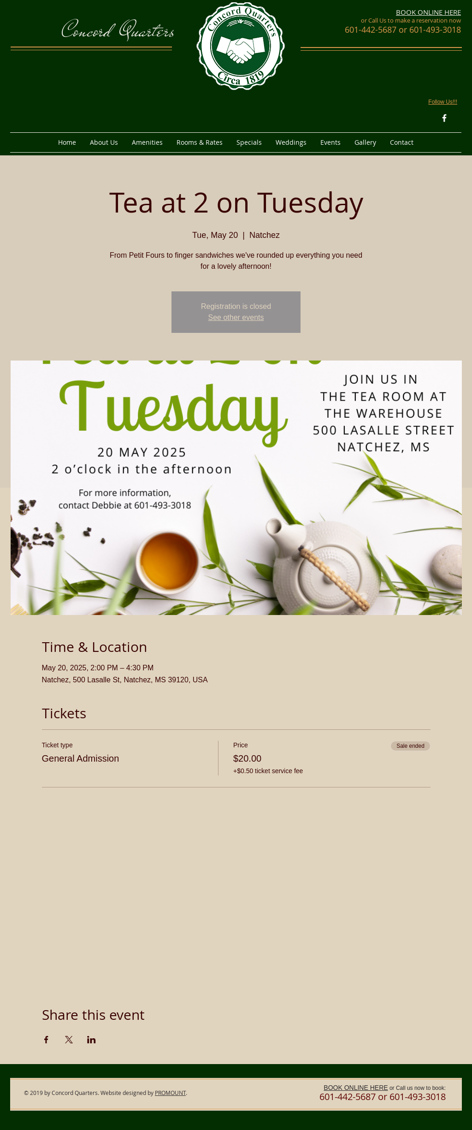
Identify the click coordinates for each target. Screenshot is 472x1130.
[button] (104, 142)
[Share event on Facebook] (46, 1039)
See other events (236, 317)
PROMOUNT (170, 1092)
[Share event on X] (69, 1039)
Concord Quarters (118, 30)
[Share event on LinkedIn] (91, 1039)
